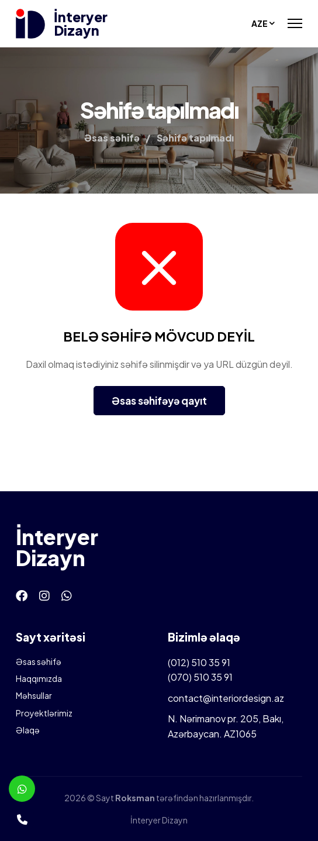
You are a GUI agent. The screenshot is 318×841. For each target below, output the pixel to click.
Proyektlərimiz (44, 713)
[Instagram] (44, 595)
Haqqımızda (39, 678)
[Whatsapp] (66, 595)
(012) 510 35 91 (199, 662)
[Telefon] (22, 819)
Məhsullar (34, 695)
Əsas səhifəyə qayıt (159, 400)
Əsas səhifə (38, 661)
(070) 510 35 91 (200, 677)
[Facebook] (21, 595)
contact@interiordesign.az (226, 698)
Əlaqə (28, 730)
